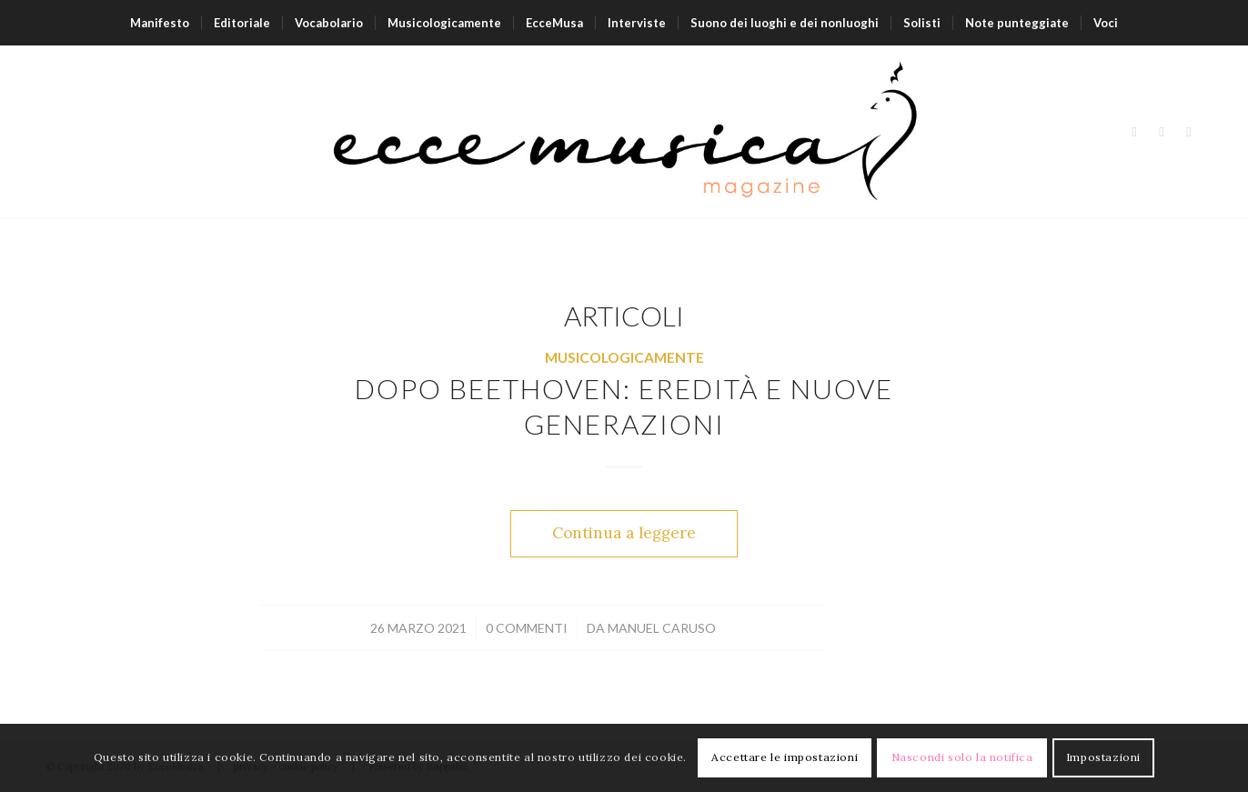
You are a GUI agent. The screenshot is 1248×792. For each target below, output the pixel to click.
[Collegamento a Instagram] (1161, 131)
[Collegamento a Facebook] (1134, 131)
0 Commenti (527, 628)
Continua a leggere (624, 533)
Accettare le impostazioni (784, 757)
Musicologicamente (624, 357)
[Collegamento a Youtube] (1189, 131)
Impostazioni (1103, 757)
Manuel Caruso (662, 628)
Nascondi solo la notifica (962, 757)
